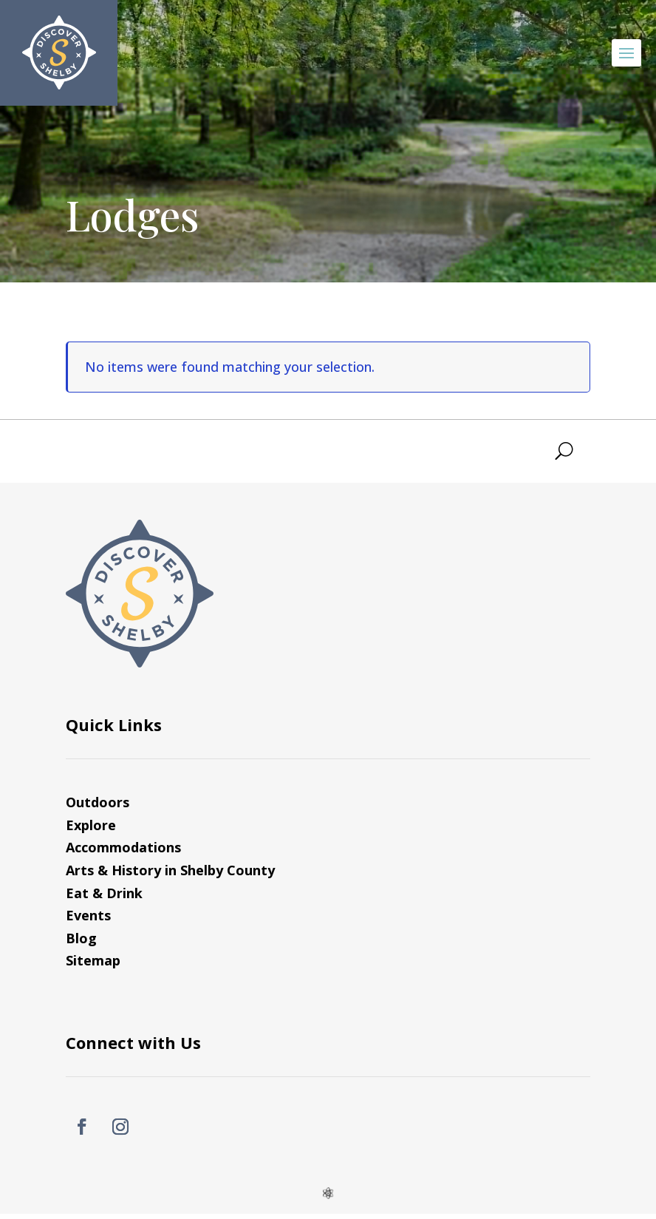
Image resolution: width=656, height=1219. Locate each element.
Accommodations (123, 847)
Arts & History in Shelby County (170, 870)
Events (88, 915)
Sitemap (93, 960)
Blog (81, 938)
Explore (91, 825)
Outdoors (97, 802)
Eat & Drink (104, 893)
